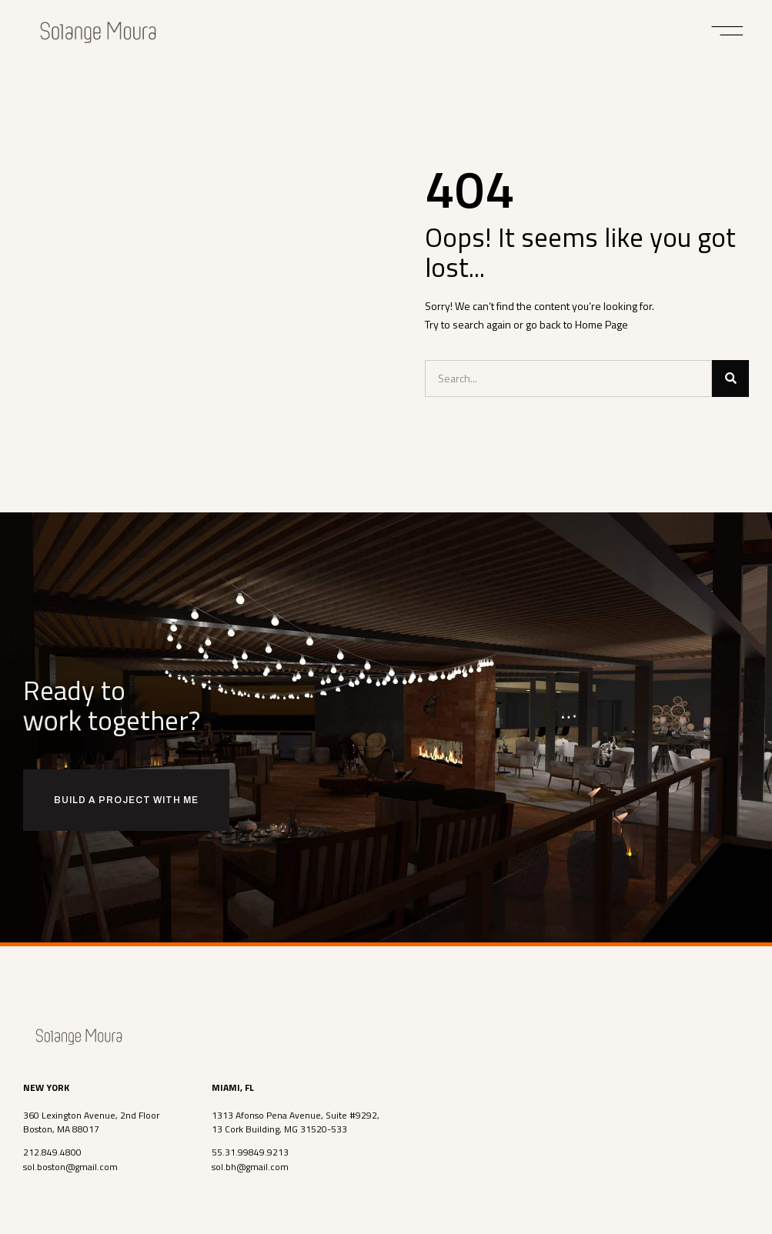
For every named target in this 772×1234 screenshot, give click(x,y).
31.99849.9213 (257, 1152)
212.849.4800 (52, 1152)
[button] (728, 30)
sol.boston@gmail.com (70, 1166)
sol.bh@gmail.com (250, 1166)
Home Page (601, 324)
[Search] (730, 378)
